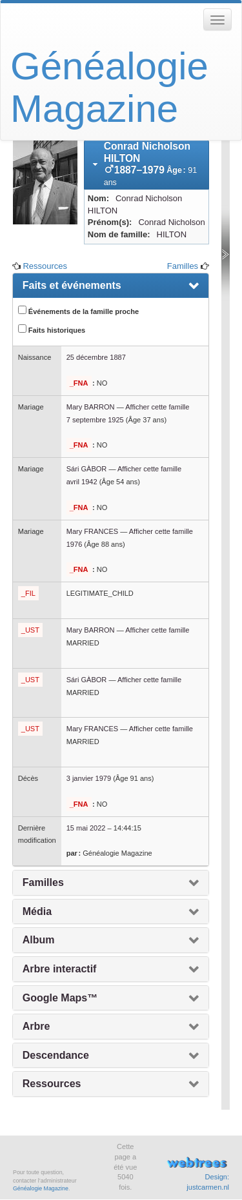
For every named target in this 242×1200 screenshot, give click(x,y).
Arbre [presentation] (36, 1026)
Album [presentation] (39, 939)
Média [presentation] (37, 911)
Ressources (45, 266)
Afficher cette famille (157, 407)
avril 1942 (81, 482)
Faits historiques (51, 329)
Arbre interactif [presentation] (60, 968)
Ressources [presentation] (52, 1083)
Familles (182, 266)
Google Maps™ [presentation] (60, 997)
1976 (74, 544)
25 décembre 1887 (96, 357)
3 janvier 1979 (88, 778)
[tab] (146, 165)
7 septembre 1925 (95, 420)
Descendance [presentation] (56, 1055)
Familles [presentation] (43, 882)
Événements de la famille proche (78, 310)
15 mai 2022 (86, 828)
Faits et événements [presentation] (72, 285)
